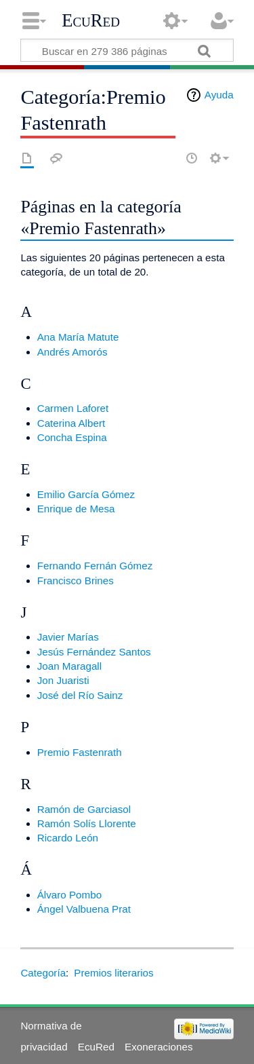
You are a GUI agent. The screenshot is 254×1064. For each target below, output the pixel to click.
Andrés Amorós (72, 352)
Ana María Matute (78, 337)
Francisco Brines (75, 580)
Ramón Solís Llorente (86, 823)
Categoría (43, 972)
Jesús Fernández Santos (94, 652)
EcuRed (91, 20)
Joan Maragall (69, 666)
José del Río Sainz (80, 695)
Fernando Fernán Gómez (95, 565)
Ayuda (219, 94)
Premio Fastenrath (79, 752)
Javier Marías (68, 637)
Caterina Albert (71, 423)
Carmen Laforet (73, 408)
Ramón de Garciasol (84, 809)
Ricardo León (67, 837)
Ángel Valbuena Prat (84, 909)
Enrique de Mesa (76, 508)
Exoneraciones (158, 1046)
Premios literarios (113, 972)
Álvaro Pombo (69, 894)
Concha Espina (72, 437)
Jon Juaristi (63, 680)
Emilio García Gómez (86, 494)
